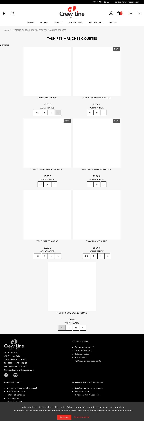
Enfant (58, 23)
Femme (30, 23)
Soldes (113, 23)
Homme (44, 23)
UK (140, 13)
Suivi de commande (16, 392)
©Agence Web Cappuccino (88, 395)
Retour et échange (16, 395)
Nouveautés (96, 23)
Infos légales (13, 398)
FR (131, 13)
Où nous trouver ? (83, 351)
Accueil (7, 30)
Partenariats (81, 358)
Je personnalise (81, 417)
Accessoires (75, 23)
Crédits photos (82, 354)
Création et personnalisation (89, 388)
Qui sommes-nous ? (84, 347)
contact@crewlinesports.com (21, 370)
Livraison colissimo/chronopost (22, 388)
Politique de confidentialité (88, 361)
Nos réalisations (82, 392)
